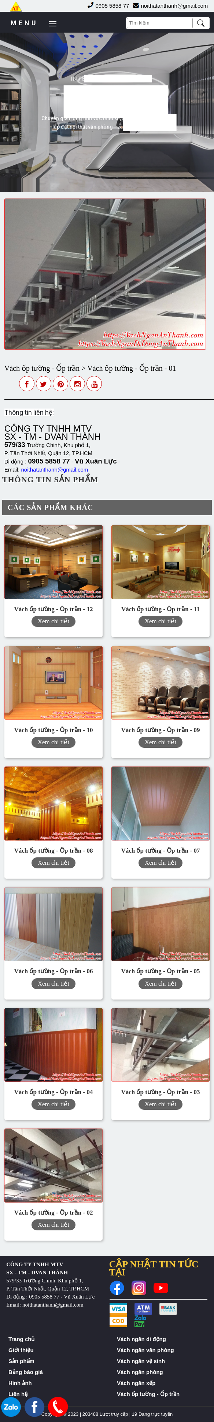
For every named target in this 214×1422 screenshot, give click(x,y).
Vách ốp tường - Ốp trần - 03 (160, 1092)
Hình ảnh (20, 1383)
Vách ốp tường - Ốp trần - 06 (53, 971)
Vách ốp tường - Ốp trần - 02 (53, 1212)
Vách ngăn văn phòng (145, 1350)
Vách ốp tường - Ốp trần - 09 (160, 730)
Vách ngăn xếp (136, 1383)
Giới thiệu (21, 1350)
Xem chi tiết (53, 621)
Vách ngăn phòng (140, 1372)
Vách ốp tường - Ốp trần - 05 (160, 971)
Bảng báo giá (25, 1372)
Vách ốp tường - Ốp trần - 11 (160, 609)
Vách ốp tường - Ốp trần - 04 (53, 1092)
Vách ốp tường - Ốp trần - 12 (53, 609)
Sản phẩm (21, 1361)
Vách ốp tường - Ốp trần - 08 (53, 850)
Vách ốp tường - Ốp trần (148, 1394)
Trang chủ (21, 1339)
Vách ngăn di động (141, 1339)
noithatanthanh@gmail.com (54, 469)
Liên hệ (17, 1394)
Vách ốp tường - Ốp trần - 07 (160, 850)
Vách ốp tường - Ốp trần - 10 (53, 730)
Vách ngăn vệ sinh (141, 1361)
